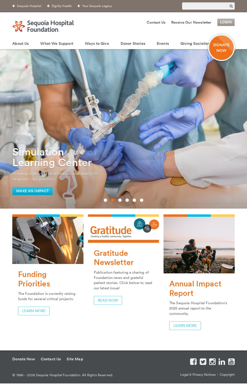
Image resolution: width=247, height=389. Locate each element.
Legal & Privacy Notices (198, 374)
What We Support (56, 43)
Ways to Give (97, 43)
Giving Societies (195, 43)
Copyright (227, 374)
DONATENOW (221, 48)
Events (163, 43)
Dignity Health (62, 6)
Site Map (75, 359)
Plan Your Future (33, 191)
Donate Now (23, 359)
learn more (185, 325)
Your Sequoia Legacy (97, 6)
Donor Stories (133, 43)
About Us (20, 43)
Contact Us (156, 22)
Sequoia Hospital (29, 6)
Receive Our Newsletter (191, 22)
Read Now (108, 300)
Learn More (34, 311)
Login (226, 22)
